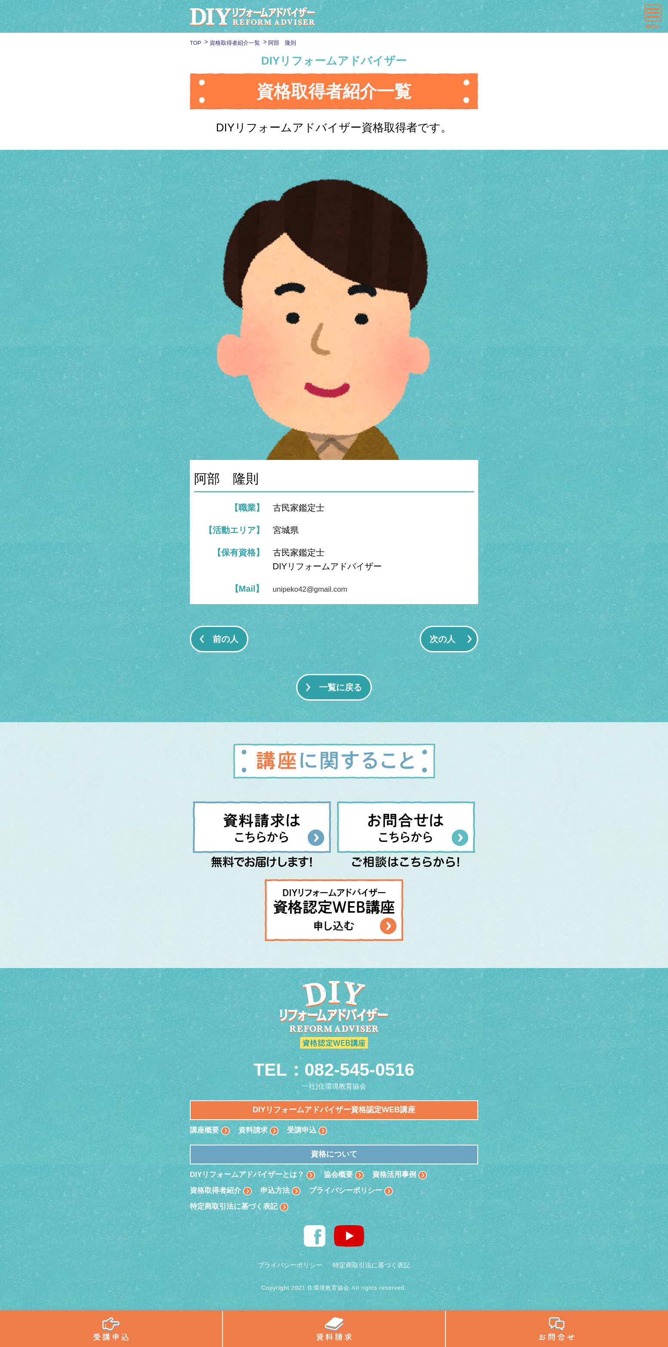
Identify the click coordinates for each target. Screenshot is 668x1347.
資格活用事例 (404, 1175)
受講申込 (306, 1130)
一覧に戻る (340, 687)
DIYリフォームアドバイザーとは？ (250, 1175)
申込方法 (278, 1192)
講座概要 (205, 1130)
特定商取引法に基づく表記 (236, 1208)
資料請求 (255, 1130)
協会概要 (346, 1175)
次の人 (442, 639)
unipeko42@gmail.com (317, 588)
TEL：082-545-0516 (334, 1069)
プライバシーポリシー (352, 1192)
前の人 (225, 639)
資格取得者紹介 (217, 1192)
